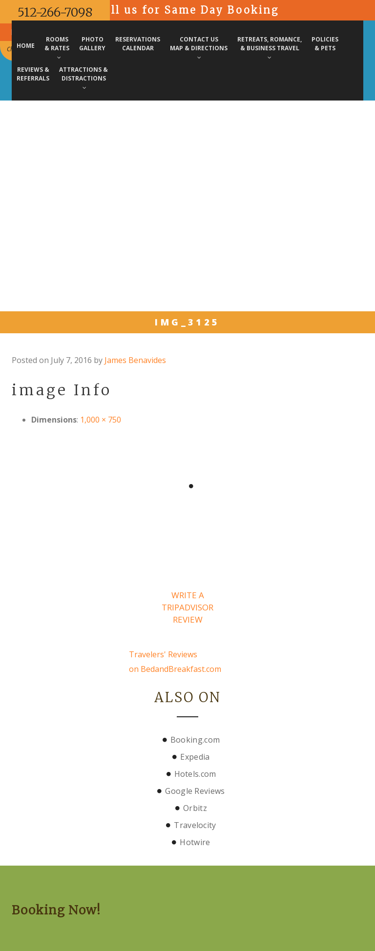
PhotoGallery (92, 43)
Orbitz (195, 808)
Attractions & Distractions (83, 78)
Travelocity (195, 825)
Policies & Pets (325, 43)
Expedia (194, 756)
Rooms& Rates (56, 48)
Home (26, 45)
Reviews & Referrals (33, 73)
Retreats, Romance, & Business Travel (269, 48)
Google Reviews (195, 791)
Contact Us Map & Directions (199, 48)
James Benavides (135, 360)
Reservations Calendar (137, 43)
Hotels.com (195, 774)
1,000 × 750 (100, 419)
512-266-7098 (55, 12)
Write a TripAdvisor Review (187, 607)
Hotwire (195, 842)
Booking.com (195, 739)
